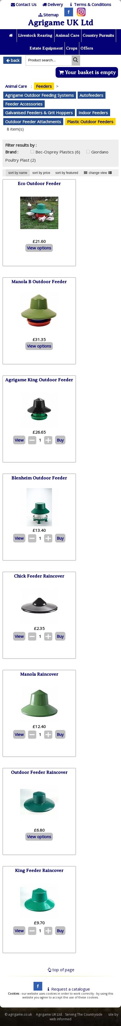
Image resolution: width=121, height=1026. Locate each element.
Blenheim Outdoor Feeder (39, 478)
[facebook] (36, 989)
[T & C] (89, 4)
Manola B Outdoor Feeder (39, 281)
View (19, 440)
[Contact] (23, 4)
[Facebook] (67, 14)
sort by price (41, 173)
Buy (60, 440)
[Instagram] (80, 14)
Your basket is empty (87, 72)
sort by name (17, 173)
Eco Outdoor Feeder (39, 183)
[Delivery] (52, 4)
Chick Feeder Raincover (39, 576)
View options (39, 248)
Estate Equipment (46, 48)
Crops (71, 48)
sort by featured (66, 173)
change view (98, 173)
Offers (86, 48)
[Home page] (11, 35)
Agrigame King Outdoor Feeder (39, 379)
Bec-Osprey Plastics (57, 152)
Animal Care (67, 35)
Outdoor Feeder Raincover (39, 772)
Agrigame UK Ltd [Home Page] (60, 22)
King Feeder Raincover (39, 870)
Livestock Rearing (35, 35)
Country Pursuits (98, 35)
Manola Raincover (39, 674)
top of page (60, 969)
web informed (60, 1019)
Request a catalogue (68, 989)
